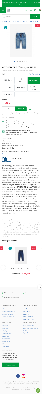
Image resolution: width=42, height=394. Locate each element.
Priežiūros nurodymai (9, 154)
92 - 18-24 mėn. (33, 88)
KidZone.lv (5, 344)
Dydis (4, 74)
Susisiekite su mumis (29, 319)
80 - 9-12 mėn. (34, 80)
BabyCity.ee (5, 331)
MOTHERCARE (17, 158)
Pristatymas (26, 311)
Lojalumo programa (7, 314)
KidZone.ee (5, 346)
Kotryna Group (6, 341)
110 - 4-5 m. (21, 88)
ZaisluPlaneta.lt (6, 333)
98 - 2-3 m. (8, 88)
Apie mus (4, 309)
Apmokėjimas (27, 309)
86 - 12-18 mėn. (21, 80)
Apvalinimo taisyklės (8, 317)
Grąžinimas (26, 314)
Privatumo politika (28, 326)
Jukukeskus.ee (6, 339)
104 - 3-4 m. (8, 94)
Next (38, 267)
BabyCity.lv (5, 328)
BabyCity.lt (5, 326)
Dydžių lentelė (34, 74)
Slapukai (25, 333)
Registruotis (10, 365)
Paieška (35, 17)
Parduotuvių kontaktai (8, 311)
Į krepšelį (21, 109)
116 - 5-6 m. (8, 80)
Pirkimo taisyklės (28, 317)
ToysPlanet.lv (6, 336)
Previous (3, 267)
